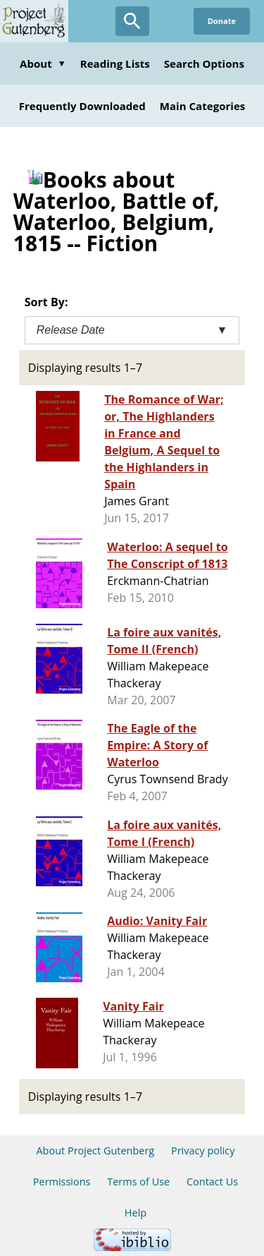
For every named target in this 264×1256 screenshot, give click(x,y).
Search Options (204, 63)
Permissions (62, 1181)
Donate (222, 21)
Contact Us (212, 1181)
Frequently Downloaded (82, 106)
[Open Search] (132, 21)
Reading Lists (115, 63)
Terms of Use (138, 1181)
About (43, 63)
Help (135, 1212)
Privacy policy (203, 1150)
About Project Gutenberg (95, 1150)
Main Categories (203, 106)
